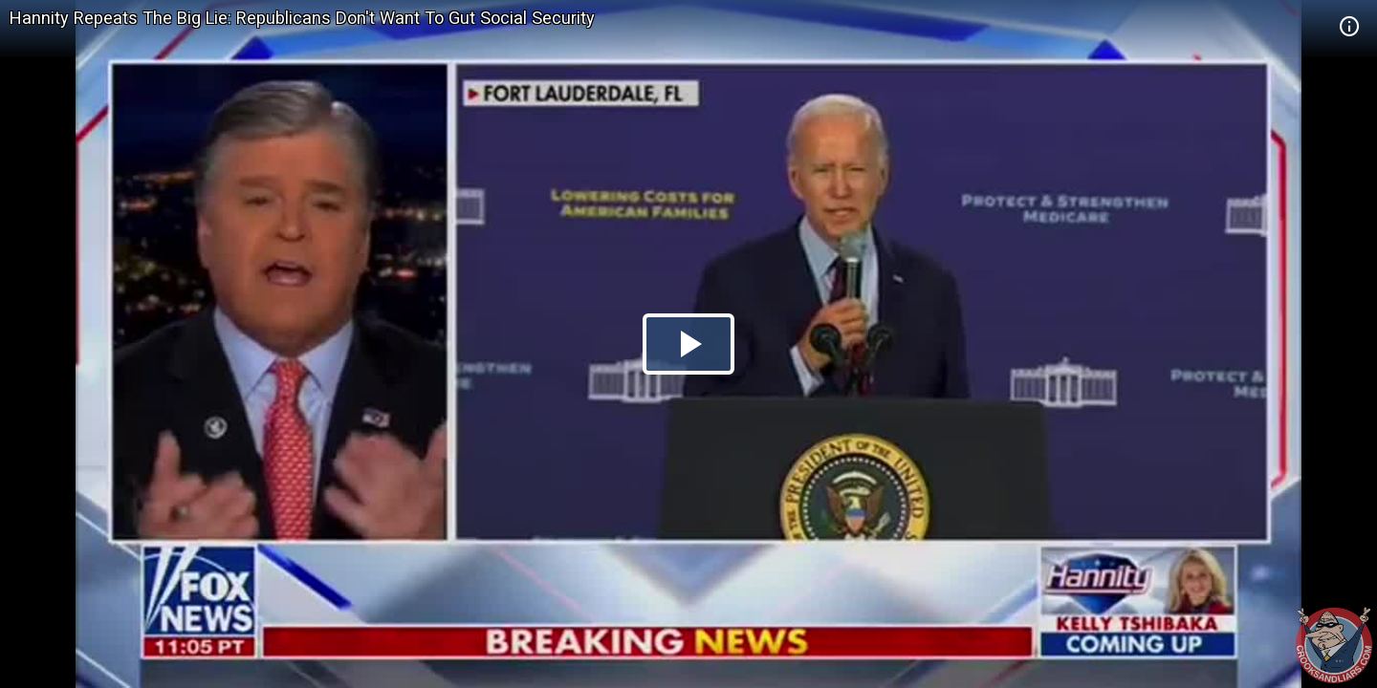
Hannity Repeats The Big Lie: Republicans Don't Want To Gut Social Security (302, 18)
